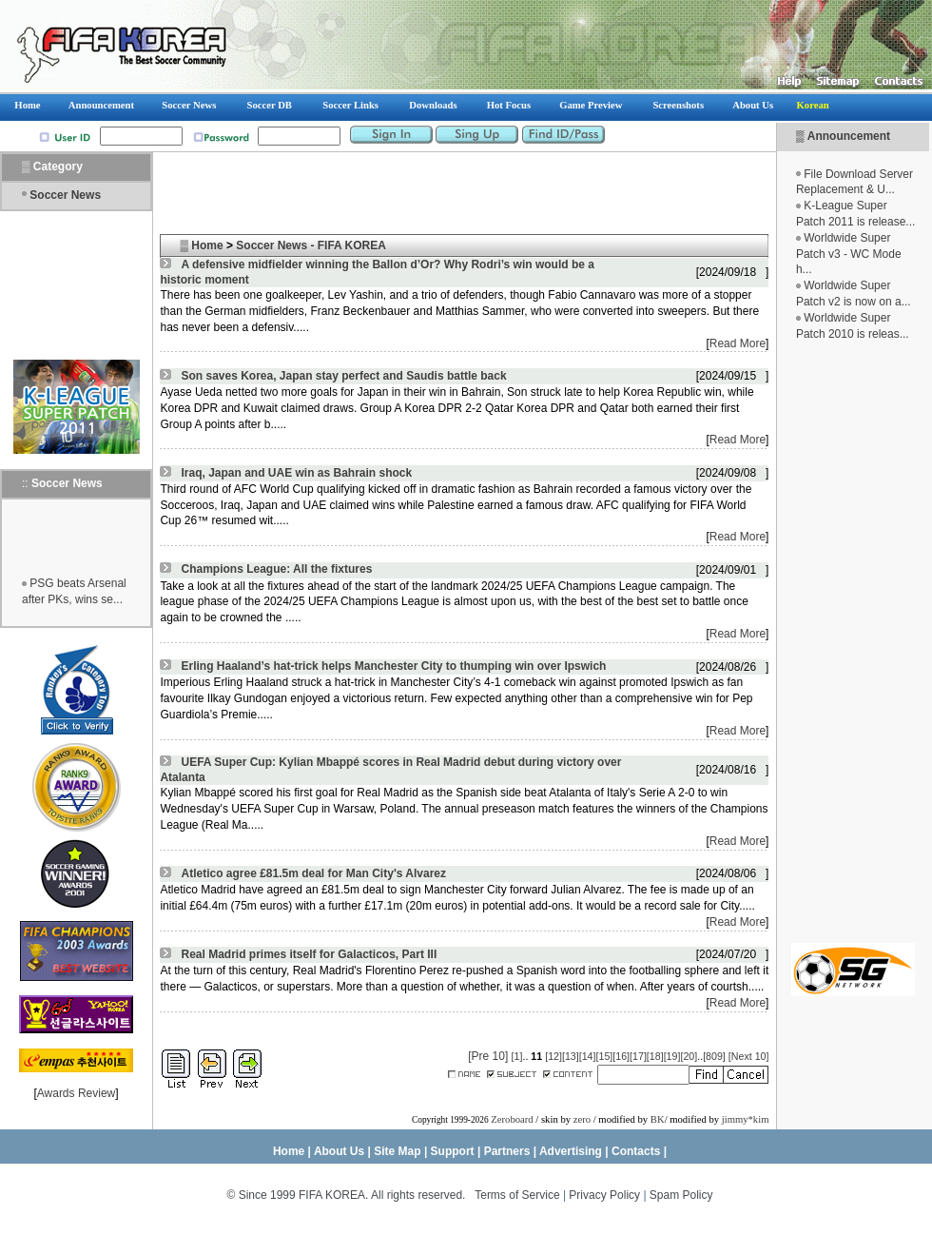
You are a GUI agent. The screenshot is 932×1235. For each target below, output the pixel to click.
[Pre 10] (488, 1056)
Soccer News (65, 195)
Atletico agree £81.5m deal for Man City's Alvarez (313, 873)
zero (582, 1119)
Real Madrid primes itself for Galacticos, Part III (309, 954)
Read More (737, 343)
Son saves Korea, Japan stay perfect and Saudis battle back (343, 375)
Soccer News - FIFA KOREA (311, 245)
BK (657, 1119)
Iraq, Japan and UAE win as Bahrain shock (296, 473)
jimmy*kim (745, 1119)
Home (207, 245)
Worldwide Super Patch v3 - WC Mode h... (849, 254)
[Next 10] (748, 1056)
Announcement (848, 136)
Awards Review (76, 1093)
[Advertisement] (853, 642)
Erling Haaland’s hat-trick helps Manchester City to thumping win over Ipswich (393, 666)
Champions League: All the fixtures (276, 569)
